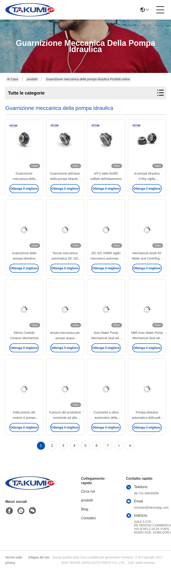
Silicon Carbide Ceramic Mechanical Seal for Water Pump (24, 338)
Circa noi (88, 491)
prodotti (32, 79)
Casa (12, 79)
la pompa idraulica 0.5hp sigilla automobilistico (147, 179)
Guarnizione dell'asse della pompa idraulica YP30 (65, 179)
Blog (84, 509)
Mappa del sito (39, 557)
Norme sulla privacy (13, 560)
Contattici (88, 518)
